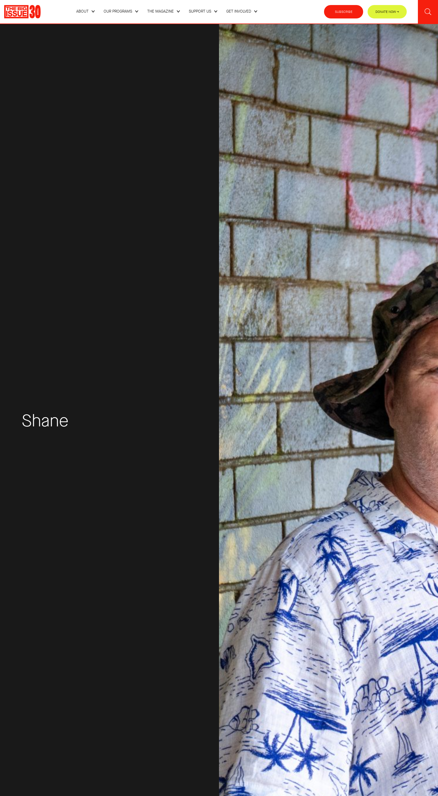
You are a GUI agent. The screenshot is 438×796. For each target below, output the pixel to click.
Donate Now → (387, 12)
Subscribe (344, 12)
